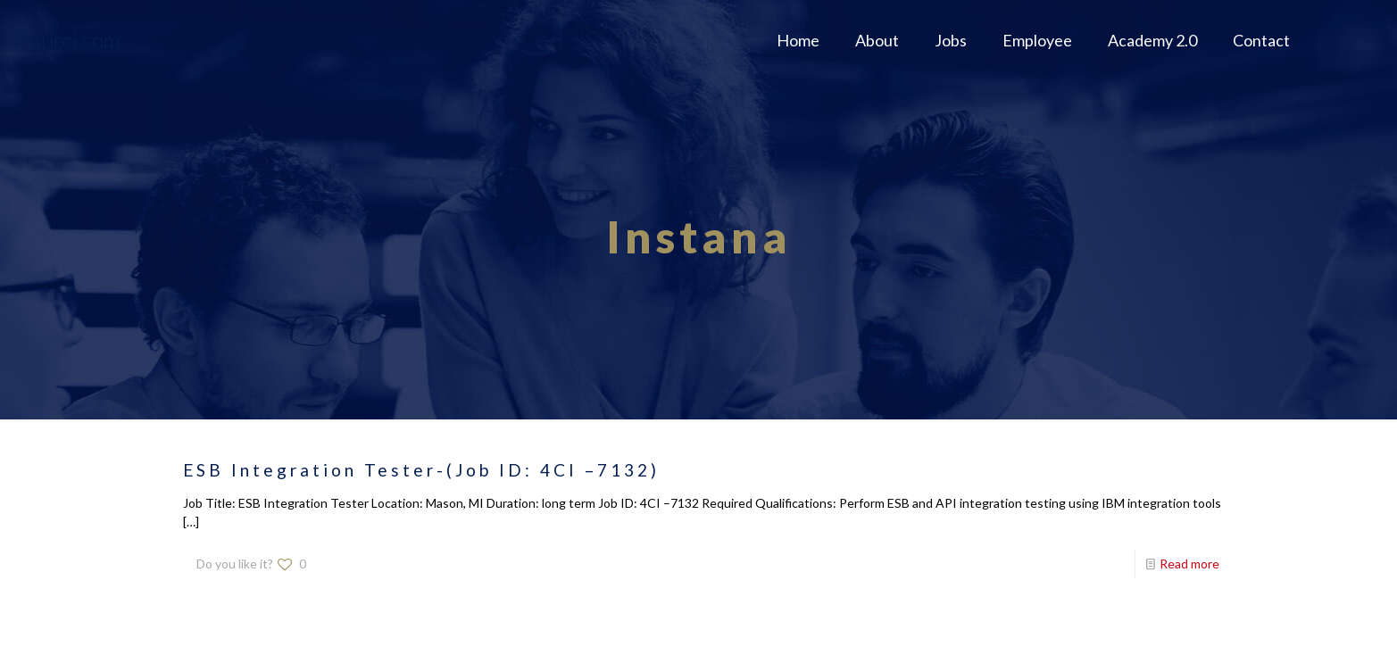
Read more (1189, 563)
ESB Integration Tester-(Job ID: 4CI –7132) (421, 470)
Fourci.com (69, 40)
